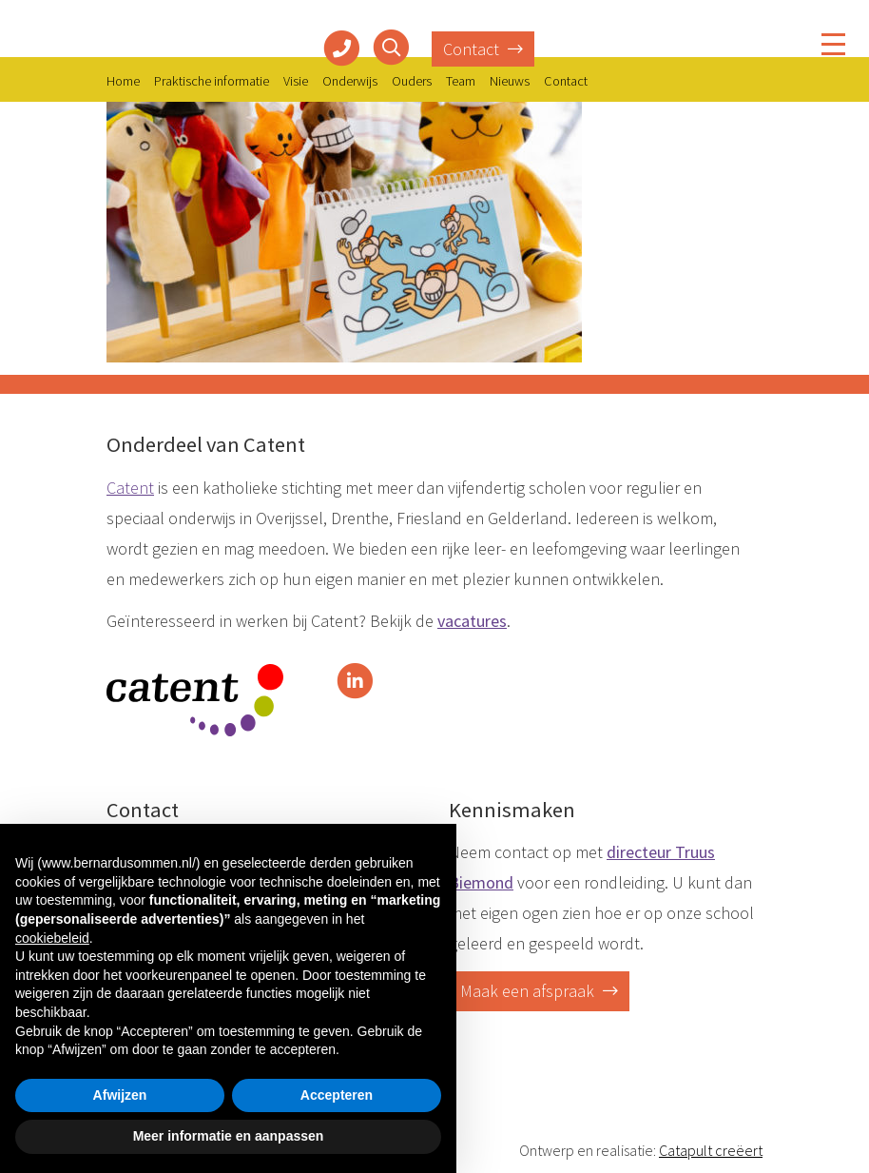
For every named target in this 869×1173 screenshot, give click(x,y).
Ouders (412, 80)
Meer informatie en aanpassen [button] (228, 1136)
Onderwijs (349, 80)
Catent (130, 488)
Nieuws (510, 80)
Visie (295, 80)
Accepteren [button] (336, 1095)
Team (460, 80)
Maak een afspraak (539, 991)
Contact (483, 49)
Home (123, 80)
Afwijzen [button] (120, 1095)
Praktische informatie (211, 80)
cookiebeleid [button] (52, 938)
